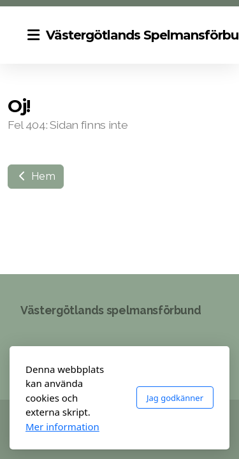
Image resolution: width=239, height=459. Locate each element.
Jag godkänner (175, 398)
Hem (35, 176)
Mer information (62, 426)
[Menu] (33, 35)
